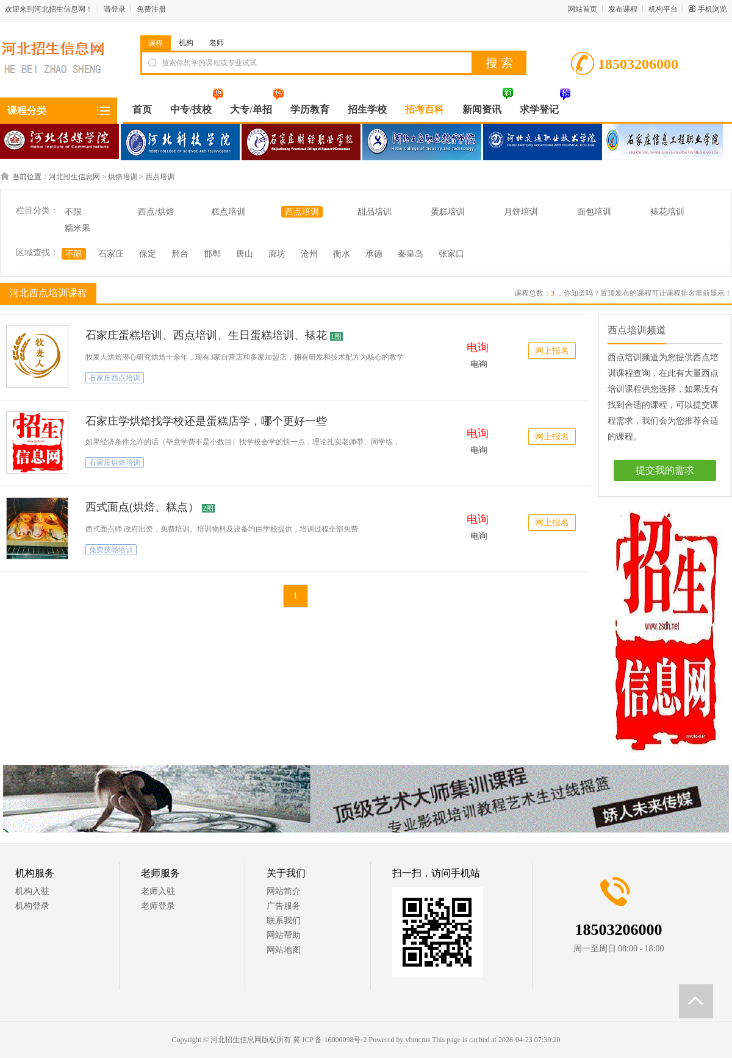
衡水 (341, 253)
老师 (216, 42)
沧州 (309, 253)
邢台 (179, 253)
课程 (155, 43)
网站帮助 (284, 935)
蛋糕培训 (448, 211)
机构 (186, 42)
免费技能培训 (111, 549)
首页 (142, 109)
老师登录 (158, 906)
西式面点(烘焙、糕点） (142, 507)
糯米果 (77, 228)
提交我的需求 (665, 470)
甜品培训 (374, 211)
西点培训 (159, 176)
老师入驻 (158, 891)
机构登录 (32, 906)
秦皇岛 (410, 253)
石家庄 (111, 253)
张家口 (451, 253)
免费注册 (151, 9)
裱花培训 (667, 211)
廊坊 (276, 253)
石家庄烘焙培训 (114, 462)
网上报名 (552, 350)
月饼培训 (521, 211)
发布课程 (622, 9)
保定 (147, 253)
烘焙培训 (122, 176)
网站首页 (582, 9)
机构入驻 (32, 891)
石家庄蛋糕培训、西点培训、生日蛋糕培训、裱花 (206, 335)
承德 (373, 253)
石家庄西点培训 (114, 378)
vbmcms (417, 1039)
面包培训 (594, 211)
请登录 (115, 9)
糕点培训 (228, 211)
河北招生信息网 (74, 176)
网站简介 (284, 891)
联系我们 (284, 920)
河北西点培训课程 (46, 292)
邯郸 (212, 253)
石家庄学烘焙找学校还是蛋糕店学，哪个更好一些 (206, 421)
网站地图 (284, 949)
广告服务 (284, 906)
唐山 (244, 253)
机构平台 (663, 9)
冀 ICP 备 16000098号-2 (330, 1039)
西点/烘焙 (156, 211)
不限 (73, 211)
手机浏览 (712, 9)
